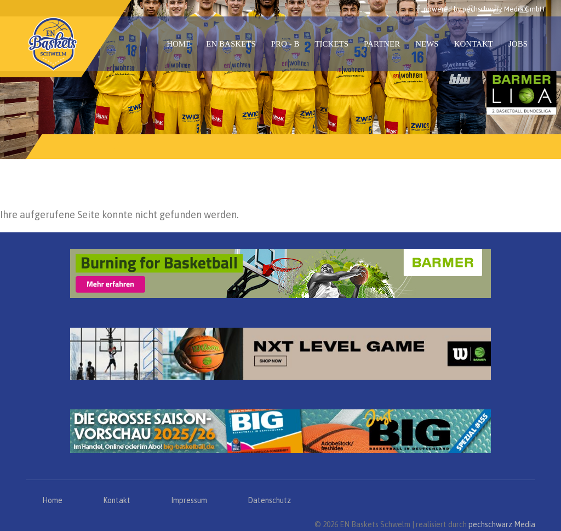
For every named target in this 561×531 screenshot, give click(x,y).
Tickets (331, 43)
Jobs (518, 43)
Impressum (189, 500)
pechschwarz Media (501, 524)
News (427, 43)
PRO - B (285, 43)
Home (179, 43)
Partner (382, 43)
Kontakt (473, 43)
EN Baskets (230, 43)
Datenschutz (269, 500)
